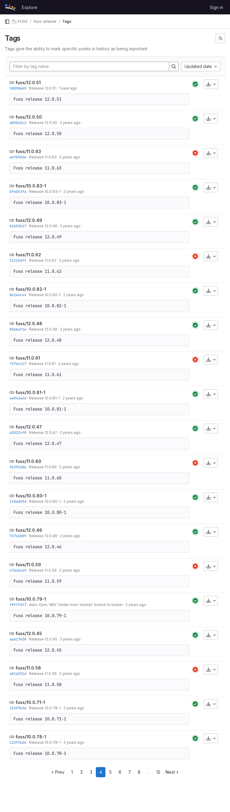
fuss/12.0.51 (28, 82)
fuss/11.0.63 (28, 151)
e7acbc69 (18, 570)
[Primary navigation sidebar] (7, 21)
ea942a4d (18, 398)
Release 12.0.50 (43, 122)
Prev (57, 772)
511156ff (18, 260)
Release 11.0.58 (43, 673)
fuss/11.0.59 (28, 564)
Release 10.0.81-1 (44, 398)
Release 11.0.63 (43, 157)
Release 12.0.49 (43, 226)
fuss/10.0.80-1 (31, 495)
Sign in (216, 7)
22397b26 (18, 708)
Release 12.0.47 (43, 432)
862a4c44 (18, 295)
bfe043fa (18, 191)
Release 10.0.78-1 (45, 708)
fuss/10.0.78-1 (31, 736)
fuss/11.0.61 (28, 357)
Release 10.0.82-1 (44, 295)
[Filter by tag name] (89, 66)
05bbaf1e (18, 329)
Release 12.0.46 (43, 536)
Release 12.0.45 (43, 639)
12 (158, 772)
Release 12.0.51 (42, 88)
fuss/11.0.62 (28, 254)
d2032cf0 (18, 432)
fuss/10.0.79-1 (31, 599)
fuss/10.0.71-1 (30, 702)
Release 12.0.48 (43, 329)
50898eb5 (18, 88)
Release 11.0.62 (42, 260)
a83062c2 (18, 122)
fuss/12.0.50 (29, 116)
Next (173, 772)
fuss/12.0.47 (29, 426)
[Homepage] (10, 7)
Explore (29, 7)
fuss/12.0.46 (29, 530)
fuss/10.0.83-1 (31, 185)
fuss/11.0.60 (28, 461)
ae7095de (18, 157)
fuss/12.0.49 (29, 220)
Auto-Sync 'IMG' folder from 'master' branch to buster (76, 604)
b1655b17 (18, 226)
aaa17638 (18, 639)
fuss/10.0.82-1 (31, 289)
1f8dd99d (18, 501)
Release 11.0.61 (42, 363)
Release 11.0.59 (43, 570)
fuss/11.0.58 (28, 667)
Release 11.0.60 (43, 467)
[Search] (173, 66)
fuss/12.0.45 (29, 633)
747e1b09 (18, 536)
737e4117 (18, 363)
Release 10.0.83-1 (45, 191)
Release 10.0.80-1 (45, 501)
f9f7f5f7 (18, 604)
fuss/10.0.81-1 (30, 392)
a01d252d (18, 673)
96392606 (18, 467)
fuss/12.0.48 (29, 323)
